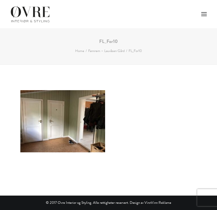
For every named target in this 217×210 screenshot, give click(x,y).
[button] (204, 14)
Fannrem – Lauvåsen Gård (106, 51)
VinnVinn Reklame (157, 202)
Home (79, 51)
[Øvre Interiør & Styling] (30, 14)
